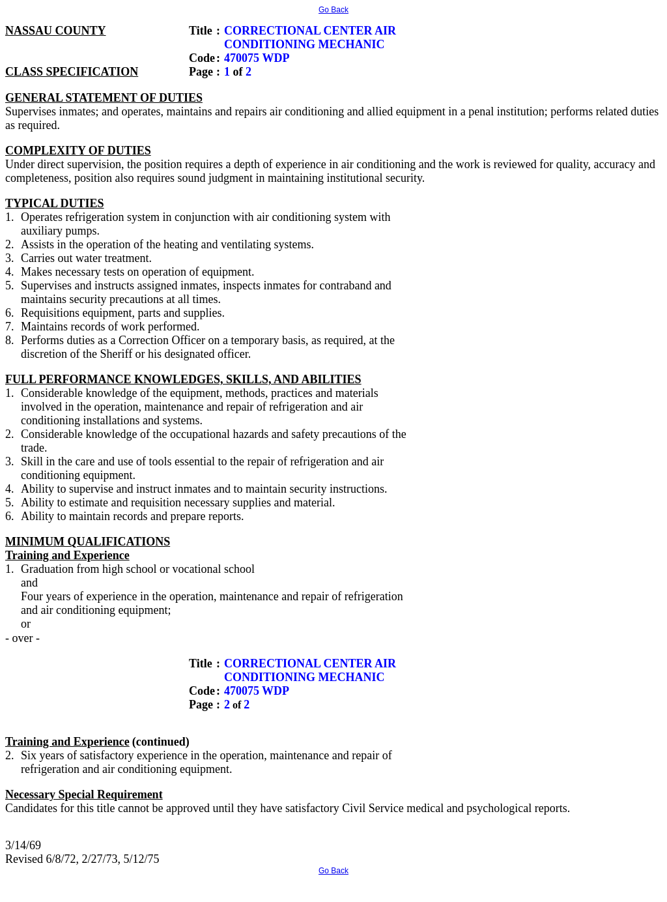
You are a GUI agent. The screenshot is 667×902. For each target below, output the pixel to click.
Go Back (333, 9)
